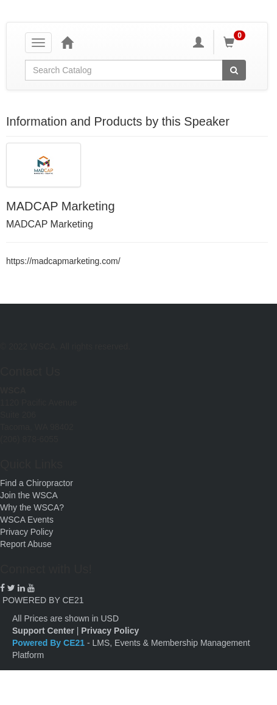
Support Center (43, 630)
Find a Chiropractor (36, 483)
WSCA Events (27, 519)
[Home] (67, 42)
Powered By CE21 (49, 643)
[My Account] (198, 42)
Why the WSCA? (32, 507)
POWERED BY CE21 (43, 600)
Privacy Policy (26, 532)
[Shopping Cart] (236, 42)
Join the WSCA (29, 495)
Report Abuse (26, 544)
